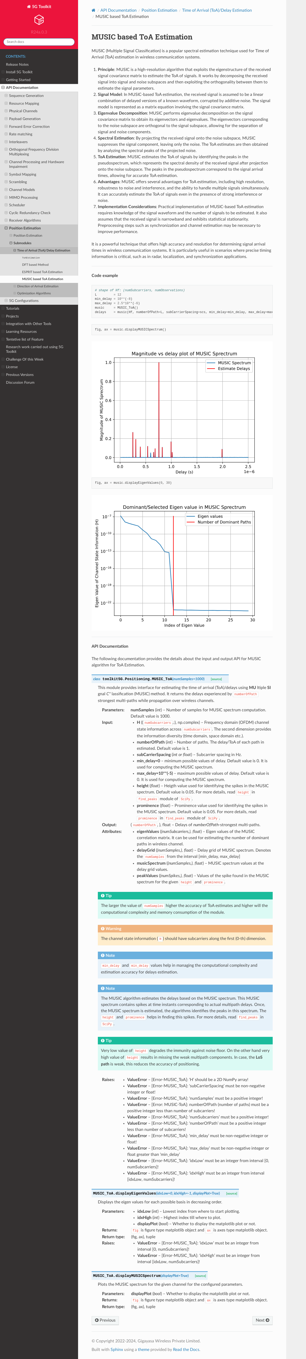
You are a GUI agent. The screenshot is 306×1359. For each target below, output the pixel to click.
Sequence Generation (24, 96)
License (10, 367)
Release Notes (17, 65)
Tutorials (10, 308)
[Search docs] (39, 42)
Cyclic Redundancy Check (27, 213)
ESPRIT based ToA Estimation (42, 272)
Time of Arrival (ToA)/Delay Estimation (42, 250)
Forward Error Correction (27, 126)
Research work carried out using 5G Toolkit (34, 349)
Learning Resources (19, 331)
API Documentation (20, 87)
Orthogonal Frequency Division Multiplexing (32, 151)
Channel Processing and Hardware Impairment (34, 164)
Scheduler (15, 205)
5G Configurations (22, 301)
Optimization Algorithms (32, 293)
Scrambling (16, 182)
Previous (105, 1320)
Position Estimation (23, 228)
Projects (10, 316)
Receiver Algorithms (23, 220)
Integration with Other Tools (26, 324)
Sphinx (117, 1350)
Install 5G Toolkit (17, 72)
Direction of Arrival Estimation (36, 286)
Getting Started (16, 80)
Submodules (21, 243)
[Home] (93, 10)
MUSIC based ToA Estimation (42, 279)
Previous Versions (18, 375)
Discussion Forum (20, 383)
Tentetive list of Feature (22, 339)
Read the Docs (186, 1350)
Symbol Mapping (20, 174)
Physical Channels (21, 111)
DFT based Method (35, 264)
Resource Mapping (22, 103)
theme (143, 1350)
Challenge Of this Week (22, 359)
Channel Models (20, 190)
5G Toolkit (39, 16)
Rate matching (18, 134)
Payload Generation (23, 119)
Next (262, 1320)
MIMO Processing (21, 197)
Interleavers (16, 142)
